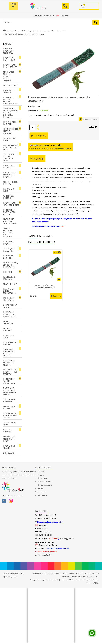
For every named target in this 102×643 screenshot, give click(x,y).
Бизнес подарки (7, 329)
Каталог (18, 31)
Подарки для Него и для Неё (10, 66)
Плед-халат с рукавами (9, 278)
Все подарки (9, 453)
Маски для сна (10, 284)
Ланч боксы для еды (8, 197)
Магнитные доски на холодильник (9, 221)
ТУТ (62, 226)
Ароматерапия (59, 31)
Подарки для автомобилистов (11, 204)
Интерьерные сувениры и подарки (38, 31)
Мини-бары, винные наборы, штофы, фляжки (8, 76)
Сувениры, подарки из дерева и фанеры (8, 352)
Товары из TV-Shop (9, 423)
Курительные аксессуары (9, 299)
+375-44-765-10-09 (47, 515)
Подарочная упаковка (9, 447)
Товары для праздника (8, 250)
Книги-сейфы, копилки (9, 123)
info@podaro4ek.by (43, 555)
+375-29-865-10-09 (47, 518)
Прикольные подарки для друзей (9, 212)
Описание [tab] (37, 158)
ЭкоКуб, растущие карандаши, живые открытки (8, 232)
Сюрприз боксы (10, 85)
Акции (40, 488)
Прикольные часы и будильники (9, 381)
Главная (10, 31)
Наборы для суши (8, 336)
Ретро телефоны (8, 322)
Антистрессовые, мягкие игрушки (11, 131)
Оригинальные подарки (10, 343)
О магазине (42, 478)
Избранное (42, 495)
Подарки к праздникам (9, 59)
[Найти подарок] (95, 22)
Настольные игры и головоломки (9, 291)
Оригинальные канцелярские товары (10, 415)
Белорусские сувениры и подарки (9, 439)
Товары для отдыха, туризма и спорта (8, 157)
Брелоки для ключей (9, 407)
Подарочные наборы (9, 166)
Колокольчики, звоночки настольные (10, 265)
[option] (46, 274)
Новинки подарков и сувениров (8, 51)
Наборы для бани (8, 190)
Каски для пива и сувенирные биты (10, 147)
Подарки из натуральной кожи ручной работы (9, 391)
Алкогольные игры (9, 139)
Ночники (7, 272)
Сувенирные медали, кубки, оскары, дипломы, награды (10, 112)
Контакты (42, 492)
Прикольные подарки (9, 243)
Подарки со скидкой (8, 91)
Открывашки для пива (9, 400)
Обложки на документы (9, 257)
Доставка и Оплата (45, 481)
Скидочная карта (45, 485)
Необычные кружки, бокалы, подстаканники (10, 100)
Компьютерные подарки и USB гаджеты (10, 372)
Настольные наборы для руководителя (10, 314)
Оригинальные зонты (10, 306)
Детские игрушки (7, 430)
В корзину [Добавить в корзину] (40, 135)
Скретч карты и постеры (10, 183)
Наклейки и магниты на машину (8, 362)
